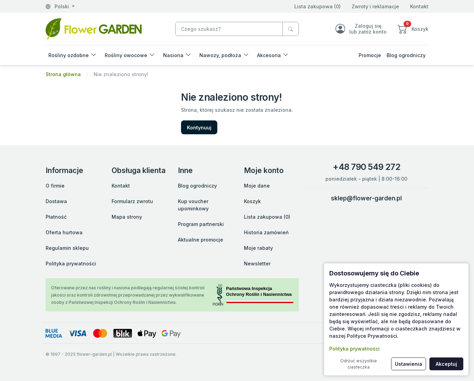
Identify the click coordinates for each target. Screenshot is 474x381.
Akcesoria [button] (269, 55)
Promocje (370, 55)
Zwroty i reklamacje (375, 6)
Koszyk (252, 201)
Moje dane (257, 186)
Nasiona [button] (173, 55)
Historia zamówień (266, 232)
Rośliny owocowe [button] (126, 55)
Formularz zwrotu (132, 201)
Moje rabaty (258, 248)
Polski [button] (58, 6)
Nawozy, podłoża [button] (220, 55)
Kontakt (419, 6)
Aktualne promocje (200, 240)
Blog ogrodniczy (406, 55)
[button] (413, 29)
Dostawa (56, 201)
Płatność (56, 217)
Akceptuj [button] (446, 364)
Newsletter (257, 263)
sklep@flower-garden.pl (366, 198)
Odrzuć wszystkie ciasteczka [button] (358, 364)
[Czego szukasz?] (290, 29)
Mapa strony (127, 217)
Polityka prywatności (71, 263)
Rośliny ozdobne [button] (68, 55)
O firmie (55, 186)
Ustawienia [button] (408, 364)
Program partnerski (201, 224)
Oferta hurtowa (64, 232)
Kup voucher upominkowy (193, 204)
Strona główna (63, 74)
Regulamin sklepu (67, 248)
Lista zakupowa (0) (317, 6)
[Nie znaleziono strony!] (94, 28)
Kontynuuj (199, 127)
